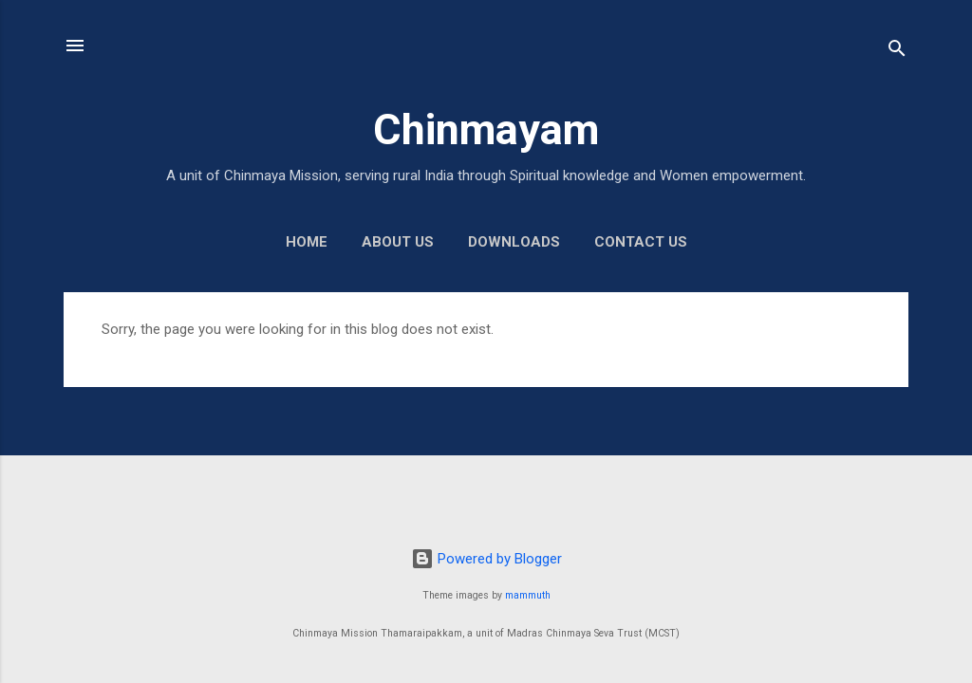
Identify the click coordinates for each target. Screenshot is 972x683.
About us (398, 241)
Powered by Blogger (486, 558)
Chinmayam (486, 129)
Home (306, 241)
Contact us (640, 241)
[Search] (897, 52)
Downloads (514, 241)
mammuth (528, 595)
